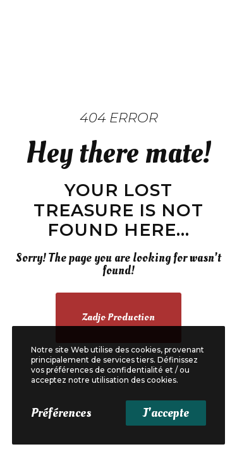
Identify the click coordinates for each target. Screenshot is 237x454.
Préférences (61, 413)
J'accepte (166, 413)
